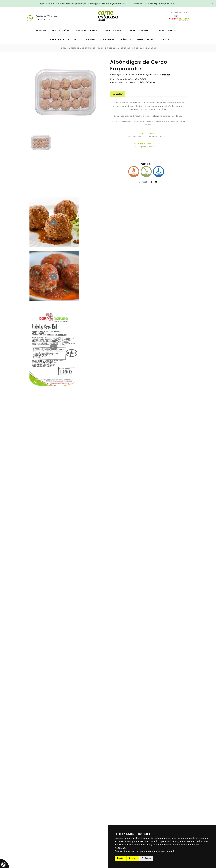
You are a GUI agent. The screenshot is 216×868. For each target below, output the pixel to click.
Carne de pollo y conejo (63, 39)
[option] (65, 94)
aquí (171, 851)
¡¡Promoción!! (61, 30)
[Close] (212, 3)
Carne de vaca (112, 30)
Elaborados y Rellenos (100, 39)
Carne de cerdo (166, 30)
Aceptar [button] (120, 858)
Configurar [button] (146, 858)
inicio (63, 48)
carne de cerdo (107, 48)
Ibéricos (126, 39)
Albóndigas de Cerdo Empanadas (137, 48)
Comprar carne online (82, 48)
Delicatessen (145, 39)
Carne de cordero (139, 30)
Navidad (41, 30)
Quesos (164, 39)
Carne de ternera (86, 30)
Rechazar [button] (133, 858)
